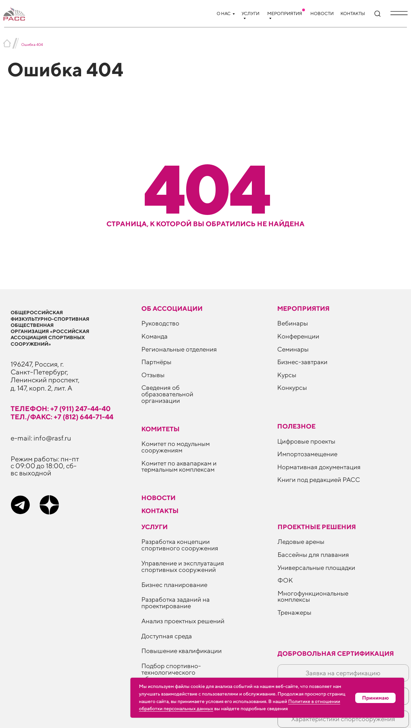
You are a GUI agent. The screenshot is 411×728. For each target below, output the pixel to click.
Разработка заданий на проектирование (175, 603)
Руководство (160, 323)
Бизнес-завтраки (302, 362)
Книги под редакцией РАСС (318, 479)
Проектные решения (317, 527)
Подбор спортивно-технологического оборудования (171, 672)
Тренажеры (294, 612)
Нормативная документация (319, 467)
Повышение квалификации (181, 650)
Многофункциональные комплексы (313, 596)
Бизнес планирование (174, 584)
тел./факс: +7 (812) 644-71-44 (62, 416)
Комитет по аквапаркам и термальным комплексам (179, 466)
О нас (224, 13)
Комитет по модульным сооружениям (175, 447)
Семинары (293, 349)
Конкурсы (292, 387)
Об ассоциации (172, 308)
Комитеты (160, 429)
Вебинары (292, 323)
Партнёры (156, 362)
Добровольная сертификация (336, 653)
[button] (399, 13)
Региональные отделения (179, 349)
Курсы (286, 375)
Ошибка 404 (32, 44)
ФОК (285, 580)
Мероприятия (284, 13)
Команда (154, 336)
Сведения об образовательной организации (167, 394)
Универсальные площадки (316, 567)
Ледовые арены (301, 541)
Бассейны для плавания (313, 554)
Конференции (298, 336)
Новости (322, 13)
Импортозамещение (307, 454)
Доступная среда (166, 636)
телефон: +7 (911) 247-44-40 (61, 408)
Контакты (353, 13)
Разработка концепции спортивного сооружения (179, 545)
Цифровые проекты (306, 441)
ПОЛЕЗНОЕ (296, 426)
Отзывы (153, 375)
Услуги (250, 13)
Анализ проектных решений (182, 621)
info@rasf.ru (52, 438)
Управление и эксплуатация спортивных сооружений (182, 566)
